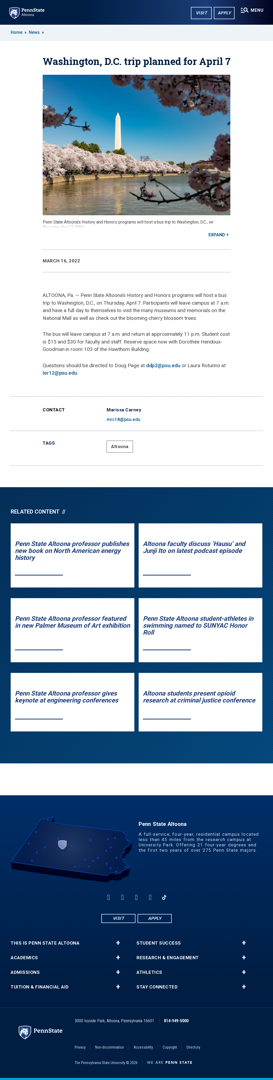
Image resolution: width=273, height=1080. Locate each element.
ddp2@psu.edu (163, 365)
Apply (224, 12)
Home (16, 32)
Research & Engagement (167, 957)
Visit (201, 12)
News (34, 32)
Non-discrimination (109, 1047)
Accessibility (143, 1047)
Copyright (170, 1047)
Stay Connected (157, 987)
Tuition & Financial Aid (40, 987)
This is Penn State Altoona (45, 943)
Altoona (120, 446)
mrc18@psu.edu (123, 419)
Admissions (25, 972)
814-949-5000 (176, 1020)
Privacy (80, 1047)
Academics (24, 957)
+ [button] (118, 943)
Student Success (158, 943)
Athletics (149, 972)
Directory (193, 1047)
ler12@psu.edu (60, 373)
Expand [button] (216, 234)
